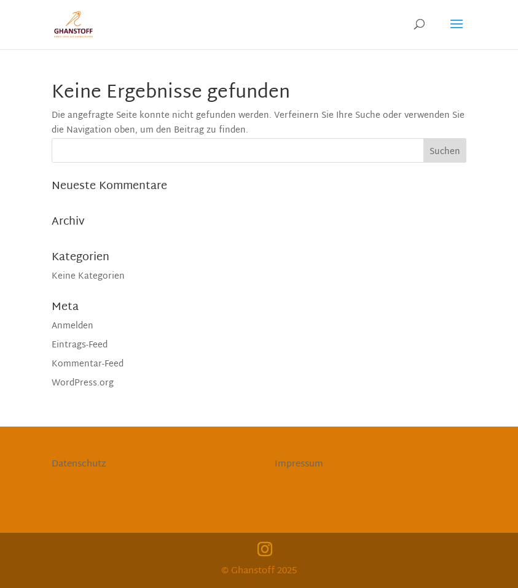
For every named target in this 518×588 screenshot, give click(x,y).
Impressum (299, 464)
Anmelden (72, 326)
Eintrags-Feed (80, 345)
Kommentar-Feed (88, 364)
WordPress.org (83, 383)
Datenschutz (79, 464)
